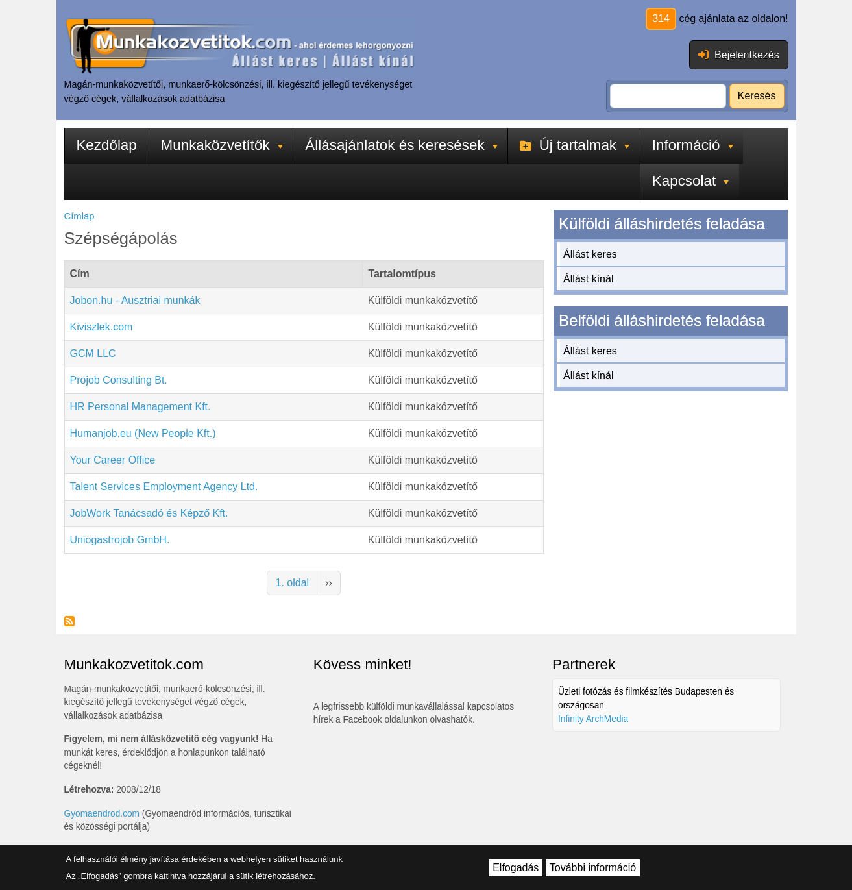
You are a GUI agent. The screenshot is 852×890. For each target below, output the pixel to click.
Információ (692, 145)
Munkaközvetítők (222, 145)
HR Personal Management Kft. (140, 406)
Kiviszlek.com (101, 326)
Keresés (757, 95)
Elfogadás (516, 867)
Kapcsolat (690, 181)
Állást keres (590, 254)
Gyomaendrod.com (102, 814)
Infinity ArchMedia (593, 719)
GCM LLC (93, 353)
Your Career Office (113, 459)
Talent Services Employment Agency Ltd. (164, 486)
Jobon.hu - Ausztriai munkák (135, 300)
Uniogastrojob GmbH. (120, 539)
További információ (593, 867)
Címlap (79, 216)
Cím (80, 273)
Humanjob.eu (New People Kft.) (143, 433)
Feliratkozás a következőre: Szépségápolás (69, 621)
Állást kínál (588, 278)
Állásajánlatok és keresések (401, 145)
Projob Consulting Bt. (118, 380)
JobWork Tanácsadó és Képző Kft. (149, 513)
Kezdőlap (106, 145)
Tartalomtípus (402, 273)
